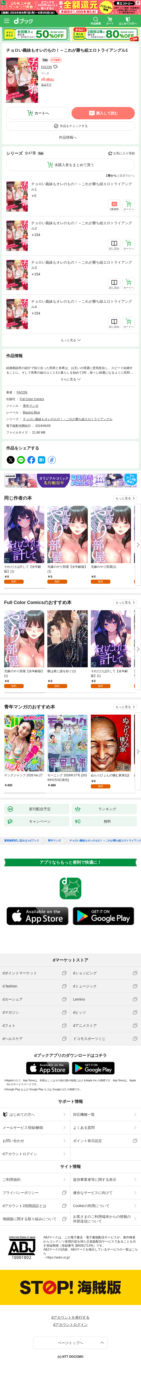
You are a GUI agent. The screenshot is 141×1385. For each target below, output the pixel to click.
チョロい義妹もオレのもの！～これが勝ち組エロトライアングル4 (81, 304)
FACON (46, 67)
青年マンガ (30, 406)
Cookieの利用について (91, 1206)
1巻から (111, 175)
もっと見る (123, 498)
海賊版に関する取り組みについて (30, 1219)
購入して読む (107, 113)
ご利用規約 (12, 1179)
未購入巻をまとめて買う (74, 165)
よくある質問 (84, 1128)
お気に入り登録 (124, 153)
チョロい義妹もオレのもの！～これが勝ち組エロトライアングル (67, 419)
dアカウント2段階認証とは (24, 1206)
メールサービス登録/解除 (23, 1128)
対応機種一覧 (84, 1114)
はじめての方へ (19, 1114)
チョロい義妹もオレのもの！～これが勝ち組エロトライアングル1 (81, 186)
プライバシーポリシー (21, 1193)
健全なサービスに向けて (93, 1193)
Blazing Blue (31, 412)
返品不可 (46, 84)
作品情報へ (68, 137)
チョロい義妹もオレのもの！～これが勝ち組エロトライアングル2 (81, 225)
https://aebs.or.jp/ (58, 1257)
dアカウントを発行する (70, 1317)
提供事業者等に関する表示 (94, 1179)
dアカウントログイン (20, 1154)
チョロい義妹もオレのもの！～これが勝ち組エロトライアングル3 (81, 265)
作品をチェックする (74, 126)
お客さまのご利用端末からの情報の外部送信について (102, 1219)
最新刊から (127, 175)
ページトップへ (70, 1343)
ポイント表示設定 (87, 1141)
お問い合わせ (13, 1141)
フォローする (55, 66)
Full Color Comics (32, 399)
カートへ (41, 113)
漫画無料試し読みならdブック (21, 840)
